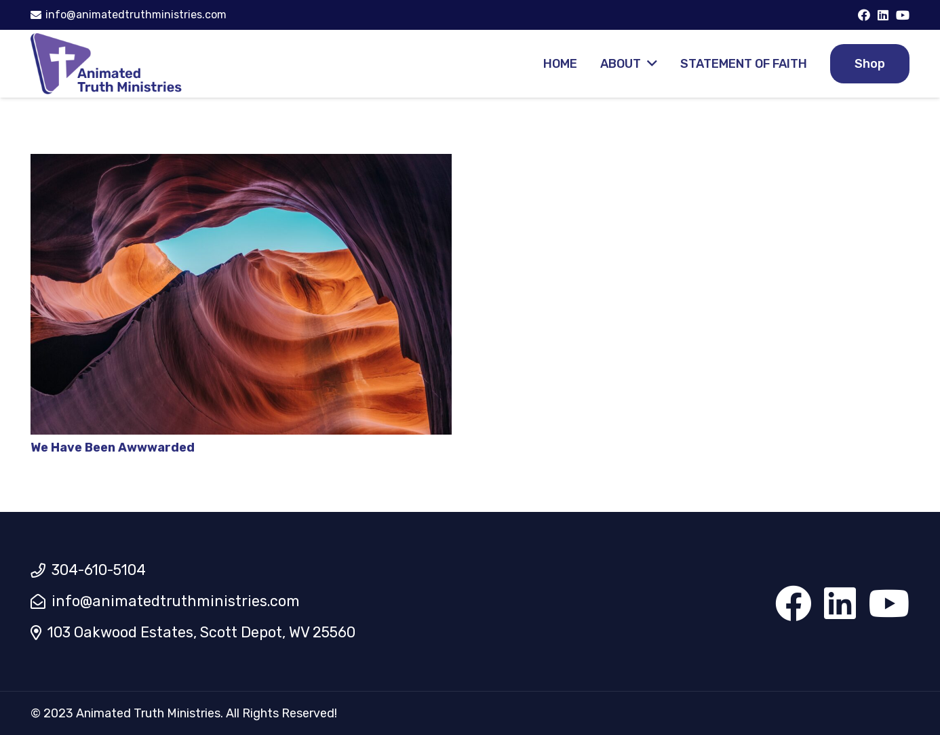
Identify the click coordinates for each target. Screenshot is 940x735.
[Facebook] (864, 15)
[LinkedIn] (883, 15)
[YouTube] (902, 15)
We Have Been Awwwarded (113, 447)
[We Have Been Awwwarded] (241, 163)
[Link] (107, 63)
